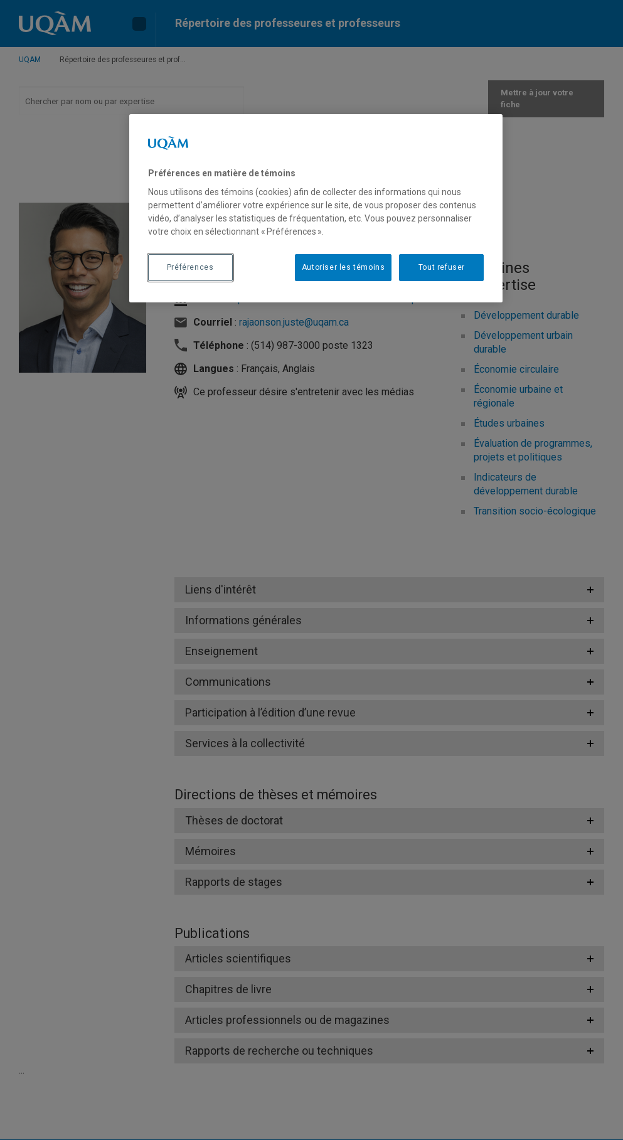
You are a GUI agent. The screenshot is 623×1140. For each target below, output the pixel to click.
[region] (316, 208)
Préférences (190, 267)
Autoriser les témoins (343, 267)
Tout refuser (441, 267)
